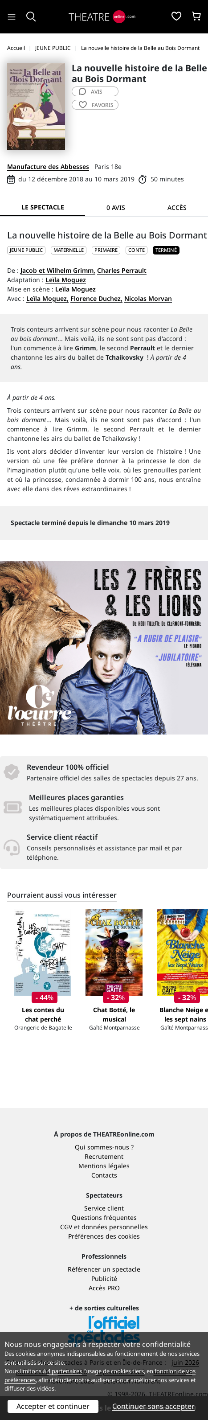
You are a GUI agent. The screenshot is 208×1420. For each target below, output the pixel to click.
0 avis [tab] (115, 207)
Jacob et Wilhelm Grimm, (57, 270)
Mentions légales (104, 1165)
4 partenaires (64, 1371)
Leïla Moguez (65, 279)
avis (90, 91)
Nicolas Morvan (148, 298)
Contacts (104, 1175)
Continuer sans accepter (153, 1406)
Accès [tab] (177, 207)
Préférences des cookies (104, 1236)
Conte (136, 249)
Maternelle (68, 249)
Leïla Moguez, (47, 298)
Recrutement (104, 1156)
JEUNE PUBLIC (26, 249)
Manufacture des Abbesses (48, 166)
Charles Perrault (122, 270)
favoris (96, 105)
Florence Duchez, (96, 298)
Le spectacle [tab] (42, 207)
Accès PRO (104, 1288)
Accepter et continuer (53, 1406)
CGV (66, 1227)
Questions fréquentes (104, 1217)
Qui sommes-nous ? (104, 1147)
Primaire (106, 249)
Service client (104, 1208)
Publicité (104, 1278)
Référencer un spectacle (104, 1269)
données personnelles (115, 1227)
